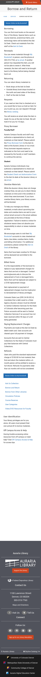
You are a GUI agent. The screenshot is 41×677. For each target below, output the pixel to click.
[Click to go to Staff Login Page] (39, 651)
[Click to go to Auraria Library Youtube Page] (17, 631)
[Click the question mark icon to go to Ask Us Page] (9, 613)
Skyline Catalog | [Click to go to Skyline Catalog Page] (31, 651)
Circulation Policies (12, 396)
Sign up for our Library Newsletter (20, 637)
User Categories (11, 404)
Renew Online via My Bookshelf (16, 23)
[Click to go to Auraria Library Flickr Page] (24, 631)
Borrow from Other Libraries (16, 392)
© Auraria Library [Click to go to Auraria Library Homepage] (7, 651)
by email (21, 60)
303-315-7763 (20, 600)
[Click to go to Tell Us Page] (24, 613)
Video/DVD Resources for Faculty (18, 409)
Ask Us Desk (18, 46)
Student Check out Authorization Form (21, 174)
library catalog (12, 112)
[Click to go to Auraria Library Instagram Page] (30, 631)
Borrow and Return (22, 9)
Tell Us (30, 612)
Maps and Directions (21, 605)
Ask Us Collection (12, 383)
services (13, 16)
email (9, 180)
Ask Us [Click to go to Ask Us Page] (16, 612)
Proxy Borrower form (15, 143)
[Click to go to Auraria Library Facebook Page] (11, 631)
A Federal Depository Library (20, 580)
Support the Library (20, 570)
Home (5, 16)
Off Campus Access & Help (22, 440)
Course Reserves (11, 400)
